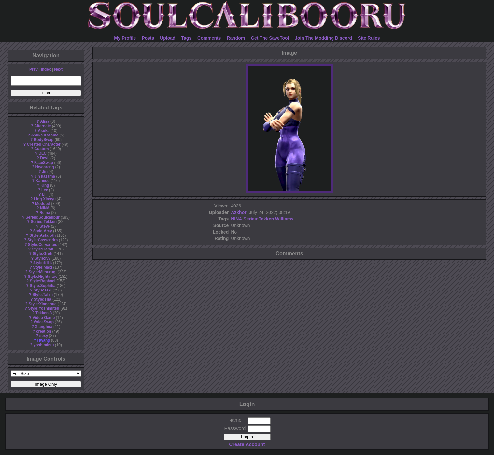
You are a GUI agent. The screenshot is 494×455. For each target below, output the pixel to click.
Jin (45, 171)
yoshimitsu (44, 345)
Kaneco (42, 180)
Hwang (43, 340)
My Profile (125, 38)
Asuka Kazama (44, 135)
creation (43, 331)
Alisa (44, 121)
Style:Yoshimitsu (43, 308)
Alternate (42, 126)
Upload (167, 38)
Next (58, 69)
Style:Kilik (42, 263)
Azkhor (238, 212)
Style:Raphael (42, 281)
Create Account (247, 444)
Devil (44, 158)
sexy (43, 336)
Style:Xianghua (43, 304)
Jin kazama (45, 176)
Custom (41, 149)
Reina (44, 212)
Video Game (44, 317)
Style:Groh (42, 253)
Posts (148, 38)
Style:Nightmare (42, 276)
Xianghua (43, 326)
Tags (186, 38)
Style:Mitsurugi (43, 272)
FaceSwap (43, 162)
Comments (209, 38)
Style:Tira (42, 299)
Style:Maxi (42, 267)
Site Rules (369, 38)
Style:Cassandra (42, 240)
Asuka (43, 130)
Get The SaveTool (270, 38)
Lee (44, 190)
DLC (43, 153)
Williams (284, 218)
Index (46, 69)
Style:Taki (42, 290)
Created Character (43, 144)
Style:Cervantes (42, 244)
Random (236, 38)
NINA (44, 208)
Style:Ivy (42, 258)
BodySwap (44, 139)
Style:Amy (42, 231)
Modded (42, 203)
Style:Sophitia (42, 285)
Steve (44, 226)
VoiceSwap (44, 322)
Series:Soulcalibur (43, 217)
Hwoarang (44, 167)
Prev (33, 69)
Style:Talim (42, 294)
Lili (45, 194)
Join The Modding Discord (323, 38)
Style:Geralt (42, 249)
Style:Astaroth (42, 235)
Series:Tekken (44, 222)
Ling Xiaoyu (45, 199)
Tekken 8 (43, 313)
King (44, 185)
